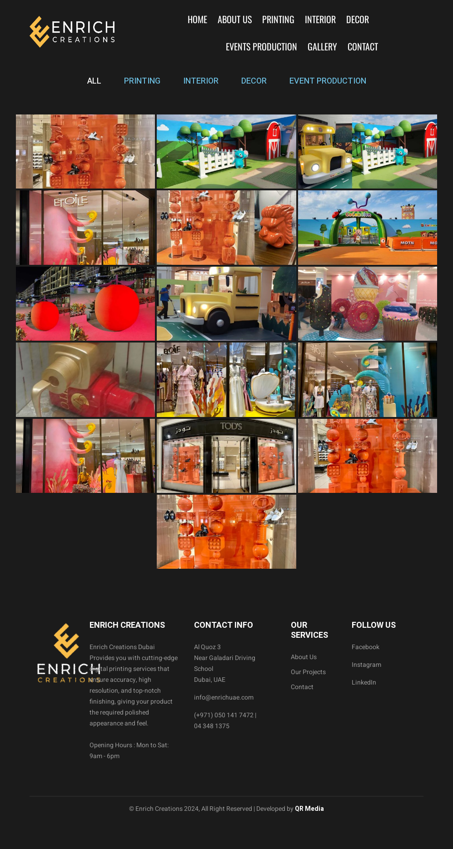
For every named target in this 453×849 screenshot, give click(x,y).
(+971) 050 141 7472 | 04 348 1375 (225, 720)
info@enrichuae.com (224, 697)
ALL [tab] (94, 81)
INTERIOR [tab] (201, 81)
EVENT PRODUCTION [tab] (327, 81)
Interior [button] (320, 19)
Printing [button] (278, 19)
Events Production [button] (261, 46)
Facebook (365, 647)
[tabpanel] (226, 341)
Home (197, 19)
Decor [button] (357, 19)
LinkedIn (364, 682)
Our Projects (308, 672)
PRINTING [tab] (142, 81)
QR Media (309, 809)
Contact (363, 46)
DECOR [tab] (254, 81)
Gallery (322, 46)
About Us (235, 19)
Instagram (366, 665)
